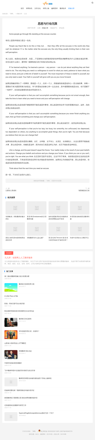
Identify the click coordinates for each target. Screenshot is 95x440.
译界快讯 (29, 8)
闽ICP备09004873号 (66, 431)
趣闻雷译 (54, 8)
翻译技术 (63, 8)
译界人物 (46, 8)
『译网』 (47, 3)
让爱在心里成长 (11, 191)
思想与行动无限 (47, 24)
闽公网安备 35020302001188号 (50, 431)
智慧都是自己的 (84, 191)
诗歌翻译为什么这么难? (35, 238)
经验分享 (71, 8)
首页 (22, 8)
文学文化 (37, 8)
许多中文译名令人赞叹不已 (79, 238)
